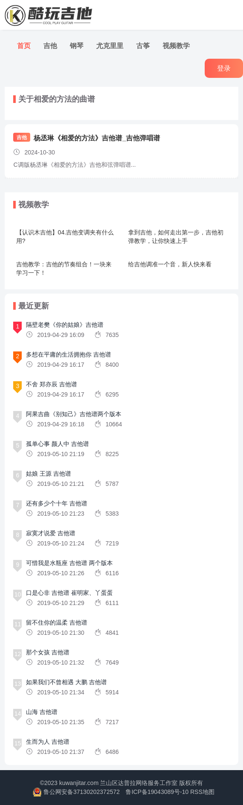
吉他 (50, 45)
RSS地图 (202, 791)
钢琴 (76, 45)
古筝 (143, 45)
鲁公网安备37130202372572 (81, 791)
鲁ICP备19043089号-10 (157, 791)
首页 (24, 45)
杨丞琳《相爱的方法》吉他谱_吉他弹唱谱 (97, 138)
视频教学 (176, 45)
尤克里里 (109, 45)
